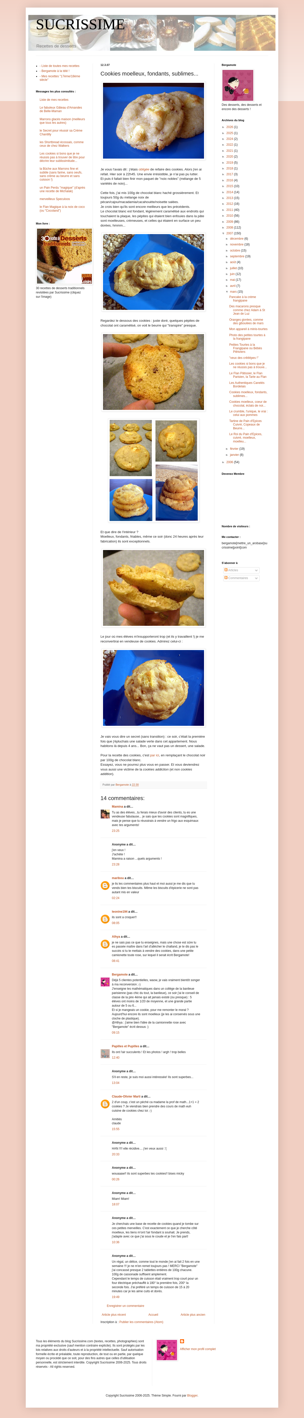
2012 (230, 204)
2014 (230, 192)
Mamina (117, 806)
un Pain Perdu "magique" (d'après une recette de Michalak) (62, 189)
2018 (230, 168)
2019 (230, 162)
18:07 (115, 1204)
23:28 (115, 864)
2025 (230, 133)
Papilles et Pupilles (125, 1046)
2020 (230, 156)
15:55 (115, 1129)
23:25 (115, 831)
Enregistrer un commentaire (125, 1306)
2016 (230, 180)
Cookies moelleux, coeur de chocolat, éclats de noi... (248, 403)
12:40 (115, 1057)
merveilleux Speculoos (55, 199)
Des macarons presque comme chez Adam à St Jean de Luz (247, 310)
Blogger (192, 1395)
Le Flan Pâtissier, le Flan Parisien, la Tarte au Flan (248, 375)
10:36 (115, 1242)
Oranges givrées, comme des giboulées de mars (246, 321)
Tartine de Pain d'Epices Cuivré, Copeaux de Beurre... (245, 424)
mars (234, 291)
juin (233, 274)
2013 (230, 198)
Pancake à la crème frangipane (242, 298)
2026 (230, 127)
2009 (230, 221)
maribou (118, 878)
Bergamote (120, 974)
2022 (230, 144)
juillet (234, 268)
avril (233, 286)
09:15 (115, 1032)
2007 (230, 233)
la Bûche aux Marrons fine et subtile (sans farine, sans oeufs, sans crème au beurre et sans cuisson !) (61, 174)
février (234, 449)
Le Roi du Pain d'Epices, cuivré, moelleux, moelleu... (245, 437)
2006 (230, 462)
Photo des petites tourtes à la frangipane (247, 336)
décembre (237, 238)
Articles (231, 570)
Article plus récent (114, 1314)
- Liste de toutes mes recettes (59, 66)
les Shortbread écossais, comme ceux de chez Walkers (62, 143)
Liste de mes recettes (54, 100)
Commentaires (236, 578)
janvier (235, 455)
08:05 (115, 923)
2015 (230, 186)
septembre (237, 256)
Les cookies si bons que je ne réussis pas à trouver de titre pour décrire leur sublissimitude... (62, 157)
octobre (235, 250)
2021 (230, 151)
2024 (230, 139)
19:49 (115, 1297)
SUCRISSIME (80, 24)
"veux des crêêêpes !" (244, 358)
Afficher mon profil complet (198, 1349)
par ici (154, 755)
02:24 (115, 898)
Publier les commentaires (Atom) (141, 1322)
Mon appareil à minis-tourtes (248, 329)
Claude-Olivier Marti (126, 1096)
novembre (237, 244)
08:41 (115, 961)
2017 (230, 174)
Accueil (153, 1314)
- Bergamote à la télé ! (54, 71)
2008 (230, 227)
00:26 (115, 1179)
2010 (230, 215)
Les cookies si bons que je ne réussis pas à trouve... (248, 365)
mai (233, 280)
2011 (230, 210)
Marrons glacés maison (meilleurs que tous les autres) (62, 121)
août (233, 262)
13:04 (115, 1083)
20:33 (115, 1154)
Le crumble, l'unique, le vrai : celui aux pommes (248, 413)
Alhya (116, 936)
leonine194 (120, 911)
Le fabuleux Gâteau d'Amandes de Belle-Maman (61, 109)
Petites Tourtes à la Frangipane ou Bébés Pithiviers (245, 348)
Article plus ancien (193, 1314)
